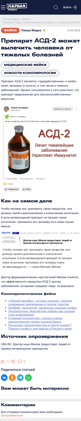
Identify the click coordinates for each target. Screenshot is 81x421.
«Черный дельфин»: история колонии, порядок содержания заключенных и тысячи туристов (40, 302)
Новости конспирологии (30, 73)
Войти (69, 7)
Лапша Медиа (31, 30)
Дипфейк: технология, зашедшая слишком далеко (42, 307)
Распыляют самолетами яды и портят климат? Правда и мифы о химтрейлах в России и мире (39, 326)
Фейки (10, 30)
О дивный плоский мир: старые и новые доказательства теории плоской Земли (35, 319)
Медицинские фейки (25, 65)
